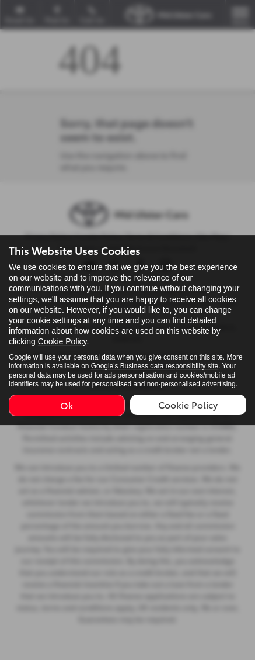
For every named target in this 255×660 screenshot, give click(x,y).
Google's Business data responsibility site (154, 366)
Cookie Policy (62, 342)
